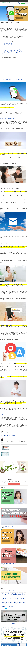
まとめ (3, 53)
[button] (26, 3)
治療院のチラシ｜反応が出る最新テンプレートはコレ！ (8, 563)
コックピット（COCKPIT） (14, 590)
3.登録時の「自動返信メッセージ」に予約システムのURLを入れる (13, 49)
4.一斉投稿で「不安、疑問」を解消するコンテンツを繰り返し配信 (13, 50)
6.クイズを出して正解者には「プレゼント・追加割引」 (11, 52)
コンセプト (5, 597)
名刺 (5, 594)
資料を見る (22, 3)
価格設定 (20, 602)
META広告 (12, 606)
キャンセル (2, 602)
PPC (13, 602)
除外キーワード (5, 606)
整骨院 (2, 593)
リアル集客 (19, 590)
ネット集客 (5, 590)
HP (8, 602)
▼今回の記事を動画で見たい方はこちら (9, 43)
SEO (2, 598)
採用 (12, 593)
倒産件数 (21, 594)
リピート (6, 602)
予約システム (23, 593)
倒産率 (19, 594)
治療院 (14, 594)
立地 (8, 597)
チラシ (18, 597)
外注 (15, 602)
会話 (2, 606)
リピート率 (9, 598)
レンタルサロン (24, 602)
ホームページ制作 (18, 593)
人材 (10, 593)
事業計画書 (20, 598)
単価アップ (5, 593)
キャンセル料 (14, 597)
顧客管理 (9, 590)
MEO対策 (17, 598)
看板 (24, 594)
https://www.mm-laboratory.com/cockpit (8, 435)
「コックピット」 (19, 246)
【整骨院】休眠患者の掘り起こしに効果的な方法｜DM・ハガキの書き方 (11, 526)
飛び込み (24, 598)
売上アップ (8, 594)
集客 (10, 602)
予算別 (9, 606)
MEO (17, 602)
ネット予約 (2, 594)
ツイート (3, 607)
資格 (15, 593)
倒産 (16, 594)
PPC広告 (23, 590)
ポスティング (21, 597)
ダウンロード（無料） (14, 483)
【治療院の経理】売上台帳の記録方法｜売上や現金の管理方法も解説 (10, 584)
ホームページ (13, 598)
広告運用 (11, 597)
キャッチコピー (5, 598)
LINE (24, 597)
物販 (8, 593)
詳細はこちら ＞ (14, 623)
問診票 (2, 597)
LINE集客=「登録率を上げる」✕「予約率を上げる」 (9, 44)
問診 (11, 594)
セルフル (2, 590)
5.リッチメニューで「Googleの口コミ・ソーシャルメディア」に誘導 (13, 51)
